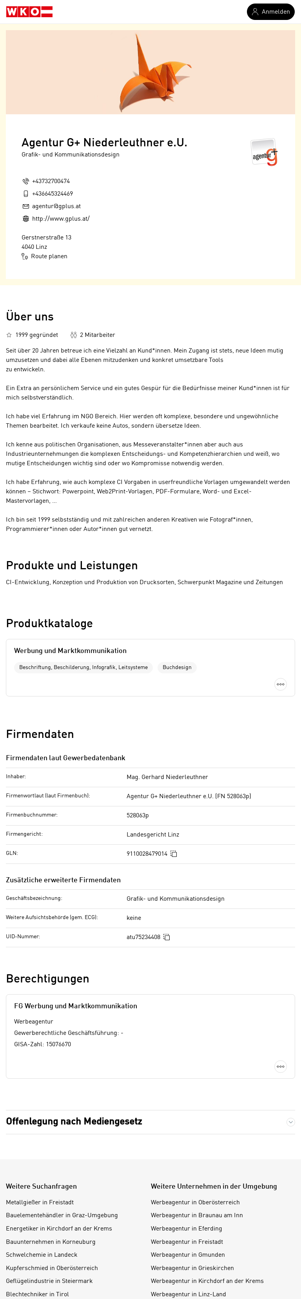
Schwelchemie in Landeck (42, 1255)
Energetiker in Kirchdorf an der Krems (59, 1229)
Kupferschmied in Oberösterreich (52, 1268)
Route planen (44, 256)
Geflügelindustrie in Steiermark (49, 1281)
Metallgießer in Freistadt (40, 1203)
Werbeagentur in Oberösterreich (195, 1203)
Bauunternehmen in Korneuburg (51, 1242)
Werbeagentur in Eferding (186, 1229)
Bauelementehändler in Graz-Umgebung (62, 1216)
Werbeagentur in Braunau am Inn (197, 1216)
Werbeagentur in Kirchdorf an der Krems (207, 1281)
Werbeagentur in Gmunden (188, 1255)
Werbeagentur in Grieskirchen (192, 1268)
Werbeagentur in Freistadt (187, 1242)
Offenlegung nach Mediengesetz (74, 1122)
